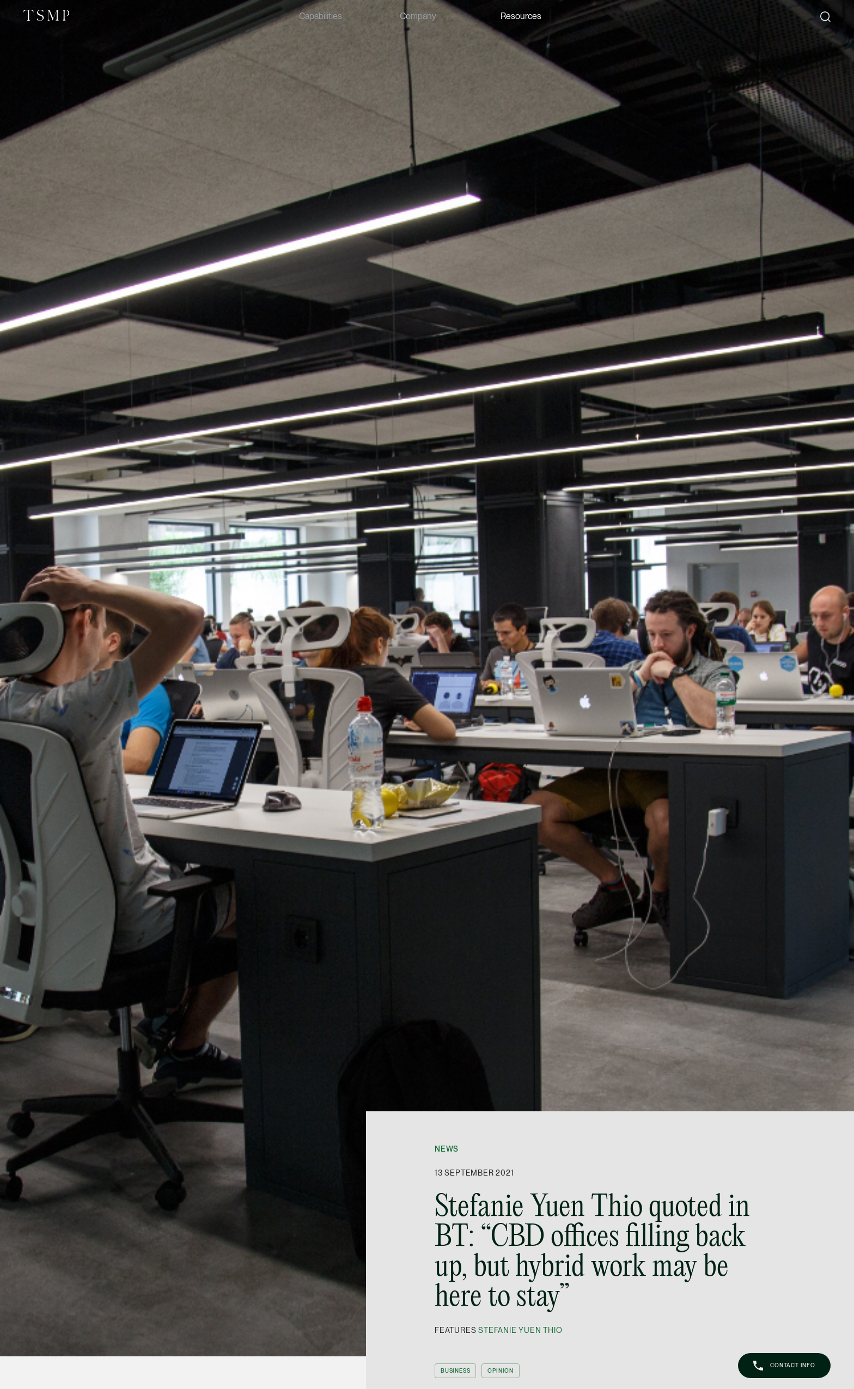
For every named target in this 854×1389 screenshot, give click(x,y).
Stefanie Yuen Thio (520, 1330)
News (447, 1149)
